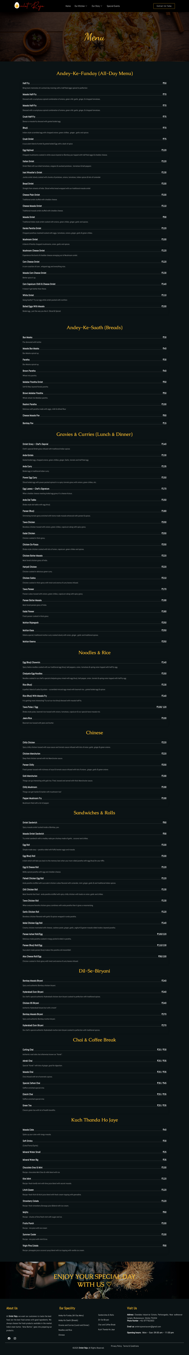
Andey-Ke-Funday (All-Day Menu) (71, 1315)
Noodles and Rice (65, 1330)
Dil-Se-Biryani (103, 1319)
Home (68, 5)
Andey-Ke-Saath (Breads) (68, 1320)
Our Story (97, 6)
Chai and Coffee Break (106, 1324)
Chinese (62, 1334)
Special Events (113, 5)
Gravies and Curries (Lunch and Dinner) (74, 1325)
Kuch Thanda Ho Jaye (106, 1329)
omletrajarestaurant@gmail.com (148, 1326)
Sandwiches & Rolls (106, 1315)
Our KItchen (81, 6)
